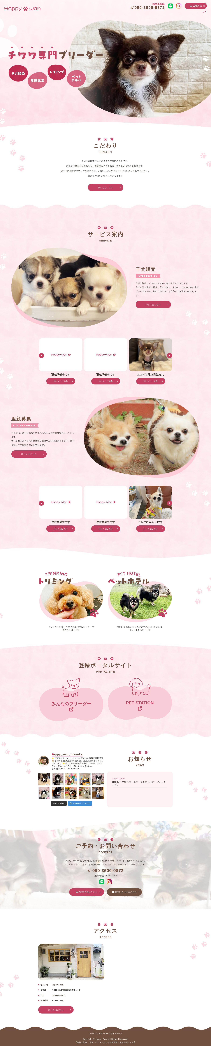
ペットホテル (176, 13)
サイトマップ (116, 1033)
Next (169, 355)
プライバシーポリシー (98, 1033)
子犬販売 (134, 13)
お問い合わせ (193, 13)
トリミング (161, 13)
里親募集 (147, 13)
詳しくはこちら (105, 187)
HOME (96, 13)
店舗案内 (108, 13)
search (204, 14)
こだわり (121, 13)
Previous (41, 355)
